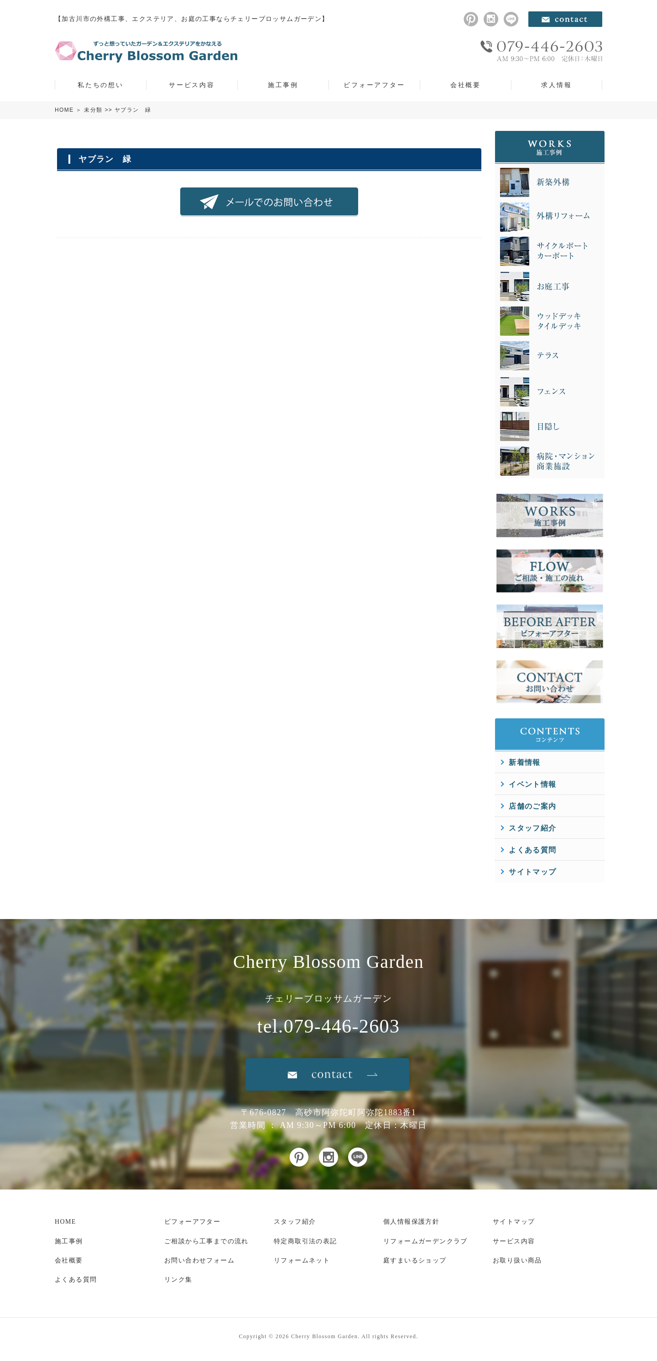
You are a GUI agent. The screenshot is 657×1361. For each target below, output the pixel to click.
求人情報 (556, 84)
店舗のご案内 (532, 806)
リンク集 (178, 1279)
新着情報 (525, 762)
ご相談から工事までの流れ (206, 1241)
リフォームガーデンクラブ (425, 1241)
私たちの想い (101, 84)
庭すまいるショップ (415, 1260)
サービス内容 (192, 84)
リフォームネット (302, 1260)
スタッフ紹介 (532, 828)
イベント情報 (532, 784)
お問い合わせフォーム (199, 1260)
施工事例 (283, 84)
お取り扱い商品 (517, 1260)
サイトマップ (532, 872)
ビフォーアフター (374, 84)
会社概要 (465, 84)
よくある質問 (532, 850)
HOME (64, 110)
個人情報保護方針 (411, 1221)
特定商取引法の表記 (305, 1241)
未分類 (93, 110)
